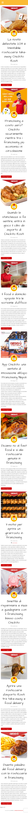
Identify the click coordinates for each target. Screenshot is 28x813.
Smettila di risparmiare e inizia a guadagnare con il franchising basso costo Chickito (14, 612)
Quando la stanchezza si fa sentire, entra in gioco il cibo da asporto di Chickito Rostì (14, 223)
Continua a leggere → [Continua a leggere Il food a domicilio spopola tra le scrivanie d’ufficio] (6, 328)
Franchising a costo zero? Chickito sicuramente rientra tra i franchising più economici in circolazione (14, 136)
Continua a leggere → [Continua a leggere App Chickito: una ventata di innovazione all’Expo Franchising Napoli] (6, 409)
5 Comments (14, 542)
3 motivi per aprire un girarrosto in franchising (14, 531)
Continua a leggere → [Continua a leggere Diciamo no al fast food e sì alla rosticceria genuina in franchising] (6, 488)
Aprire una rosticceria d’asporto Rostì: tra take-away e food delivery (14, 694)
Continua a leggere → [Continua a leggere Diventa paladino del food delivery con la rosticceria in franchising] (6, 803)
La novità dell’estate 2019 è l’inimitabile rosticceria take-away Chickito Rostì (14, 50)
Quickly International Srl (19, 810)
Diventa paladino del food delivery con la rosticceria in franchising (14, 771)
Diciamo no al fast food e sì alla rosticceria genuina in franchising (14, 454)
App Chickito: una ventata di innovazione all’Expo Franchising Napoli (14, 370)
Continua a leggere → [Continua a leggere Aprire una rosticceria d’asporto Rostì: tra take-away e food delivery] (6, 729)
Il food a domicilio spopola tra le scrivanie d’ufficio (14, 298)
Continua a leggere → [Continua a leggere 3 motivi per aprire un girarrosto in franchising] (6, 565)
